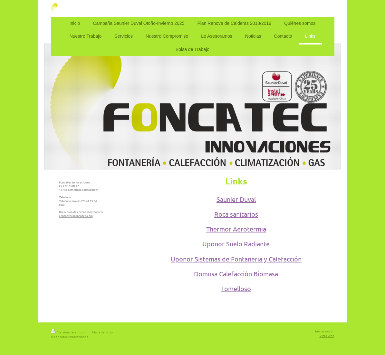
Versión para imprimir (71, 332)
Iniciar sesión (324, 331)
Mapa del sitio (102, 332)
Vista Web (327, 335)
